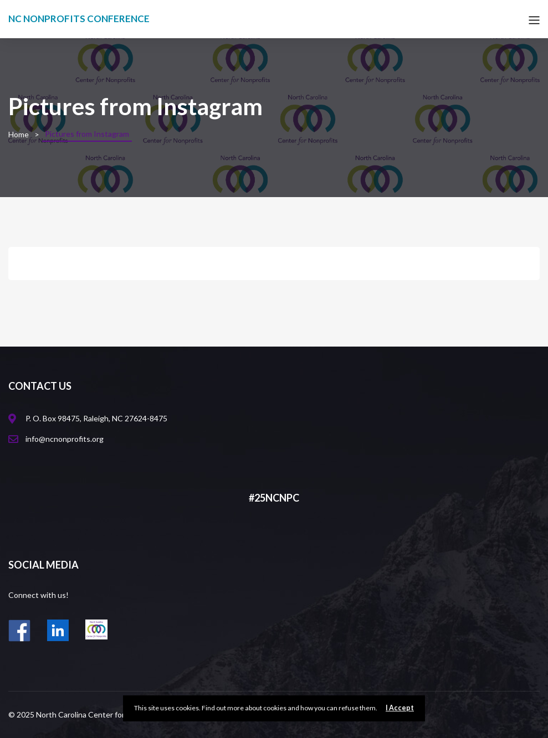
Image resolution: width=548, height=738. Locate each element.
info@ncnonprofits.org (64, 438)
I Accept (400, 708)
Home (18, 134)
